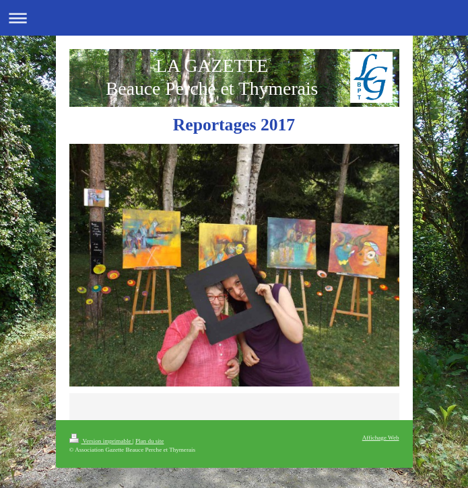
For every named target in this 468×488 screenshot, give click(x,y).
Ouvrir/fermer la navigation (234, 17)
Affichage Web (380, 437)
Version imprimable (101, 441)
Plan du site (149, 441)
